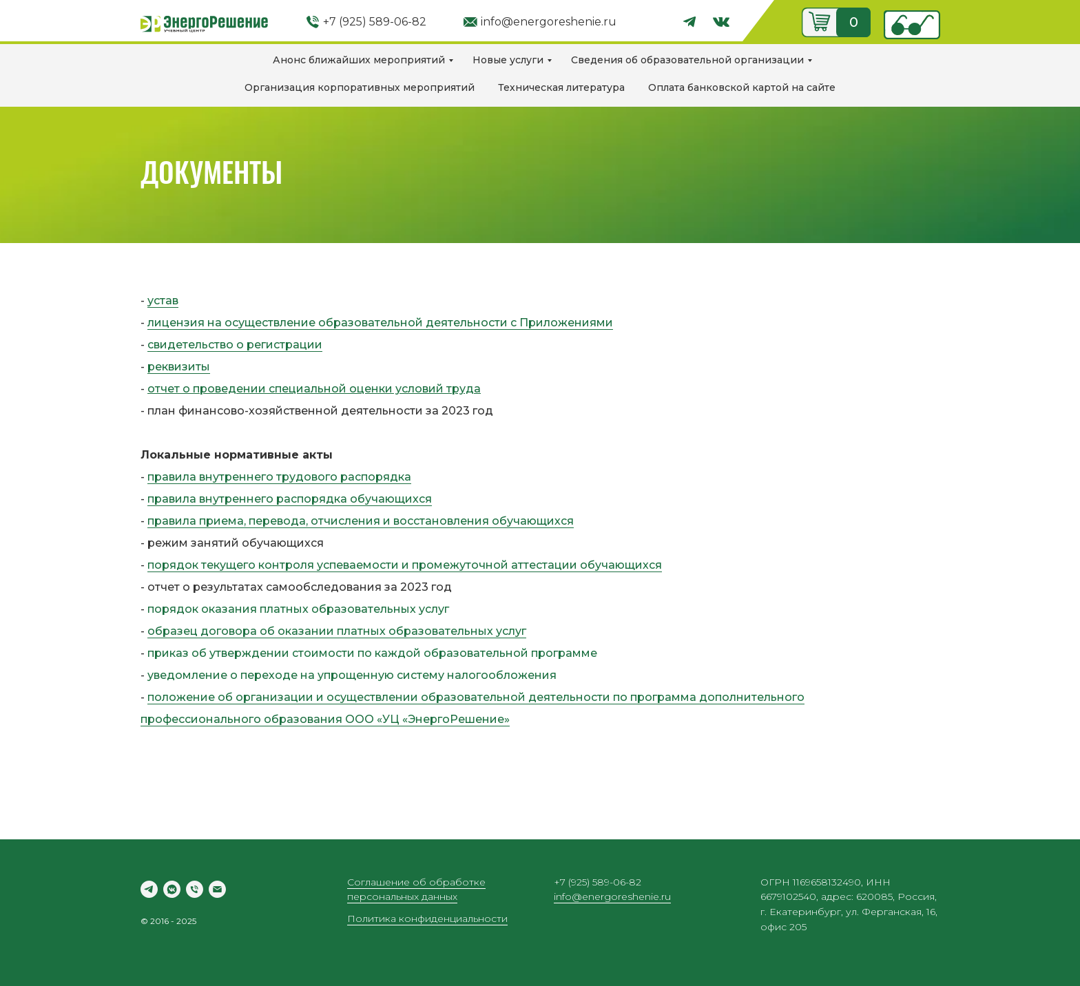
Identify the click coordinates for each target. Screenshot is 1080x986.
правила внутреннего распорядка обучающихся (289, 498)
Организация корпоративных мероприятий (360, 87)
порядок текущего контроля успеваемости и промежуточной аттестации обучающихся (404, 564)
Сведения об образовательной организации (687, 60)
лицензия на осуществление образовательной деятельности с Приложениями (380, 322)
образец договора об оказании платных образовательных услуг (336, 631)
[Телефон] (194, 889)
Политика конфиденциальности (427, 918)
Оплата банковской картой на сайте (741, 87)
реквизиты (178, 366)
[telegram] (149, 889)
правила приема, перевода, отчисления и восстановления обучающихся (360, 520)
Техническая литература (561, 87)
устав (162, 300)
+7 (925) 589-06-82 (374, 21)
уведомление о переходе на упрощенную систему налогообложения (352, 675)
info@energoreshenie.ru (548, 21)
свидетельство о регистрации (234, 344)
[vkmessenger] (171, 889)
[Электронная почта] (217, 889)
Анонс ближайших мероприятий (359, 60)
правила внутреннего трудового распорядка (279, 476)
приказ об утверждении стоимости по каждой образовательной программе (372, 653)
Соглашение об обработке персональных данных (416, 889)
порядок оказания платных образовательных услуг (298, 609)
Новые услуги (508, 60)
